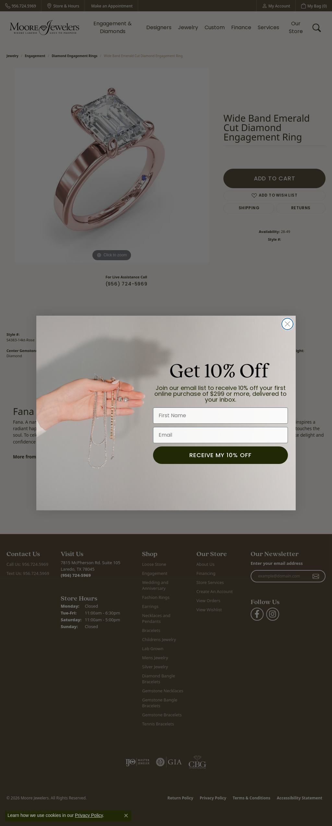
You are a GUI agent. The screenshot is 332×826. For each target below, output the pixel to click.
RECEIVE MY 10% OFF (220, 455)
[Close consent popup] (126, 816)
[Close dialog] (287, 324)
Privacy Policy (89, 815)
